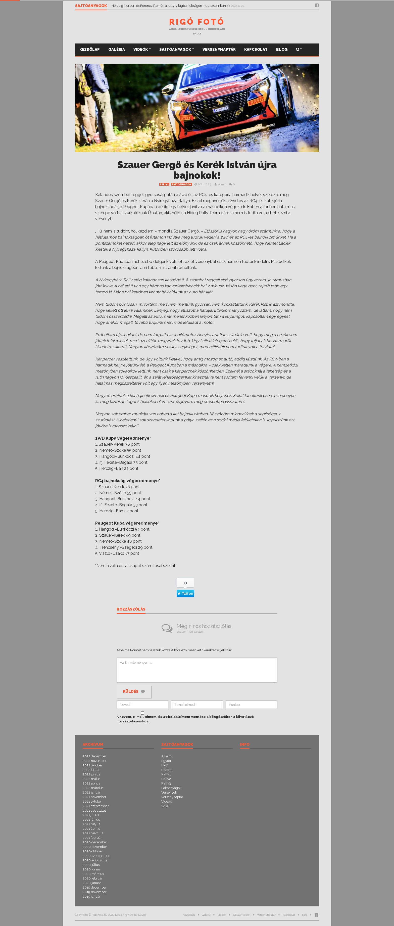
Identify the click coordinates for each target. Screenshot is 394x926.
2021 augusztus (94, 810)
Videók (141, 49)
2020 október (93, 851)
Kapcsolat (256, 49)
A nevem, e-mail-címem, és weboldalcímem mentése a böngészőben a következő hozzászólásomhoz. (185, 719)
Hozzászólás (131, 610)
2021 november (94, 797)
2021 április (91, 828)
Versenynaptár (219, 49)
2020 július (91, 865)
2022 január (92, 792)
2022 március (93, 788)
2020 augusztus (95, 860)
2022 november (95, 761)
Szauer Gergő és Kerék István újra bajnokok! (197, 170)
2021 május (91, 824)
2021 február (92, 838)
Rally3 (166, 783)
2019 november (95, 892)
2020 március (93, 874)
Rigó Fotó (197, 21)
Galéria (116, 49)
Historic (166, 770)
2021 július (91, 815)
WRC (165, 806)
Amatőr (167, 756)
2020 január (92, 883)
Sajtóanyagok (175, 49)
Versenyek (169, 792)
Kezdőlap (89, 49)
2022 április (91, 783)
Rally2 (166, 779)
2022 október (92, 765)
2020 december (95, 842)
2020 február (93, 878)
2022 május (91, 779)
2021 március (93, 833)
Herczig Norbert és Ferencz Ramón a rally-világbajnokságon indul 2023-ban (169, 6)
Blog (281, 49)
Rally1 (164, 184)
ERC (164, 765)
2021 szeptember (96, 806)
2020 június (92, 869)
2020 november (95, 847)
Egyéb (166, 761)
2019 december (95, 887)
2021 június (91, 819)
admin (222, 184)
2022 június (91, 774)
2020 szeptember (96, 856)
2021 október (92, 801)
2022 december (95, 756)
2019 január (92, 896)
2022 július (91, 770)
